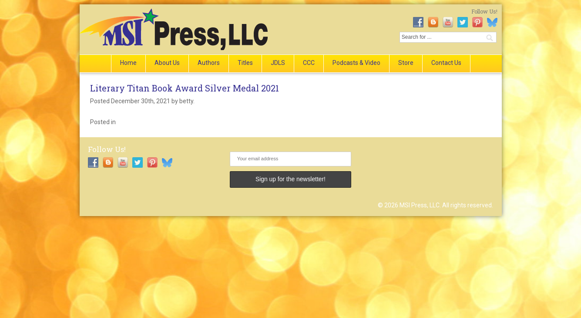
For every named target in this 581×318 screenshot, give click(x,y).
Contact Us (446, 62)
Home (128, 62)
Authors (209, 62)
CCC (309, 62)
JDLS (278, 62)
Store (405, 62)
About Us (167, 62)
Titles (245, 62)
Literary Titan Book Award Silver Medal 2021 (184, 88)
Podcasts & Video (356, 62)
